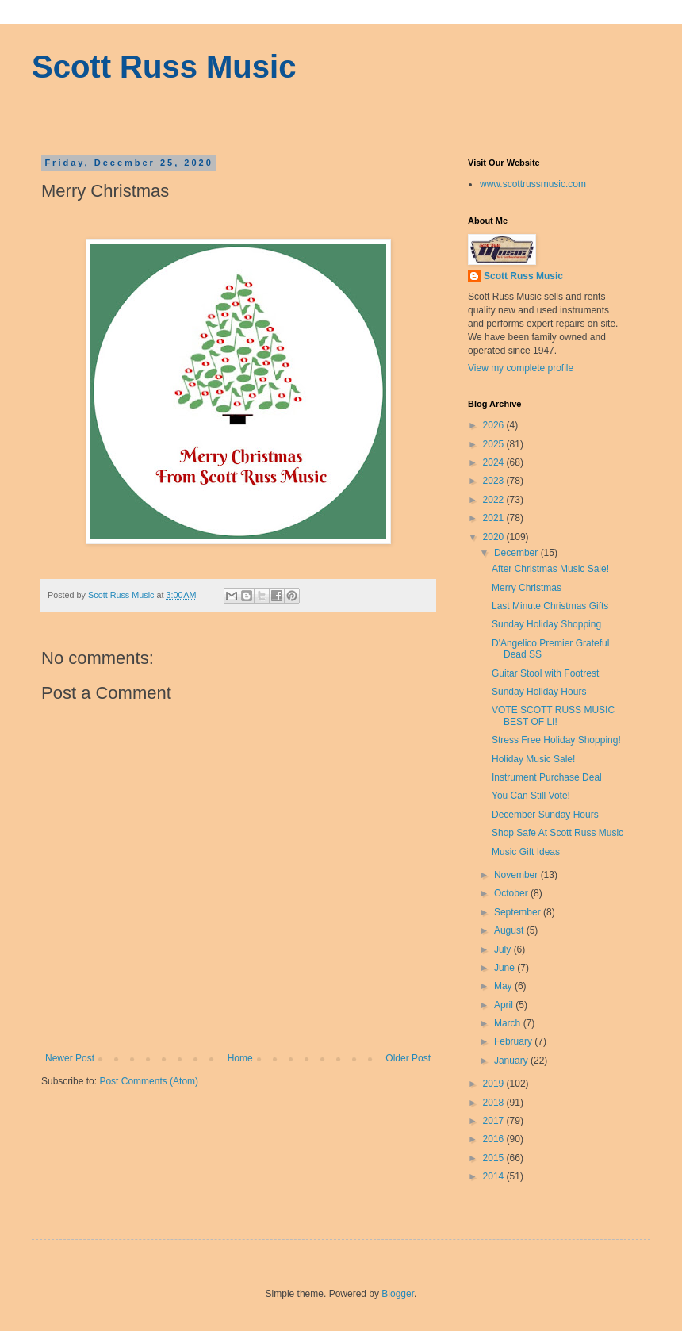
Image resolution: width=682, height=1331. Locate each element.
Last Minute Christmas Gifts (550, 606)
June (505, 967)
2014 (495, 1176)
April (504, 1005)
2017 (495, 1120)
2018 (495, 1102)
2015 (495, 1158)
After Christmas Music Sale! (550, 568)
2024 (495, 462)
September (518, 912)
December (517, 552)
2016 (495, 1139)
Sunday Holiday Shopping (546, 624)
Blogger (397, 1293)
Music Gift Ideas (526, 851)
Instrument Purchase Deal (547, 777)
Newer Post (69, 1058)
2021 (495, 518)
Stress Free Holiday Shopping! (556, 740)
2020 (495, 537)
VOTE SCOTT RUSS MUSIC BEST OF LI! (553, 715)
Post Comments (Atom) (148, 1081)
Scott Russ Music (164, 66)
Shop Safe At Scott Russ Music (557, 832)
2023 (495, 480)
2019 (495, 1083)
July (504, 949)
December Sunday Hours (545, 814)
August (510, 930)
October (512, 893)
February (514, 1041)
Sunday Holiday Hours (539, 691)
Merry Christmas (526, 587)
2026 (495, 425)
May (504, 986)
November (517, 874)
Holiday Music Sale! (533, 759)
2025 (495, 444)
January (512, 1060)
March (508, 1023)
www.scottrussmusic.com (533, 184)
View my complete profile (520, 368)
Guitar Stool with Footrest (545, 673)
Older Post (408, 1058)
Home (240, 1058)
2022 (495, 499)
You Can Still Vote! (531, 795)
